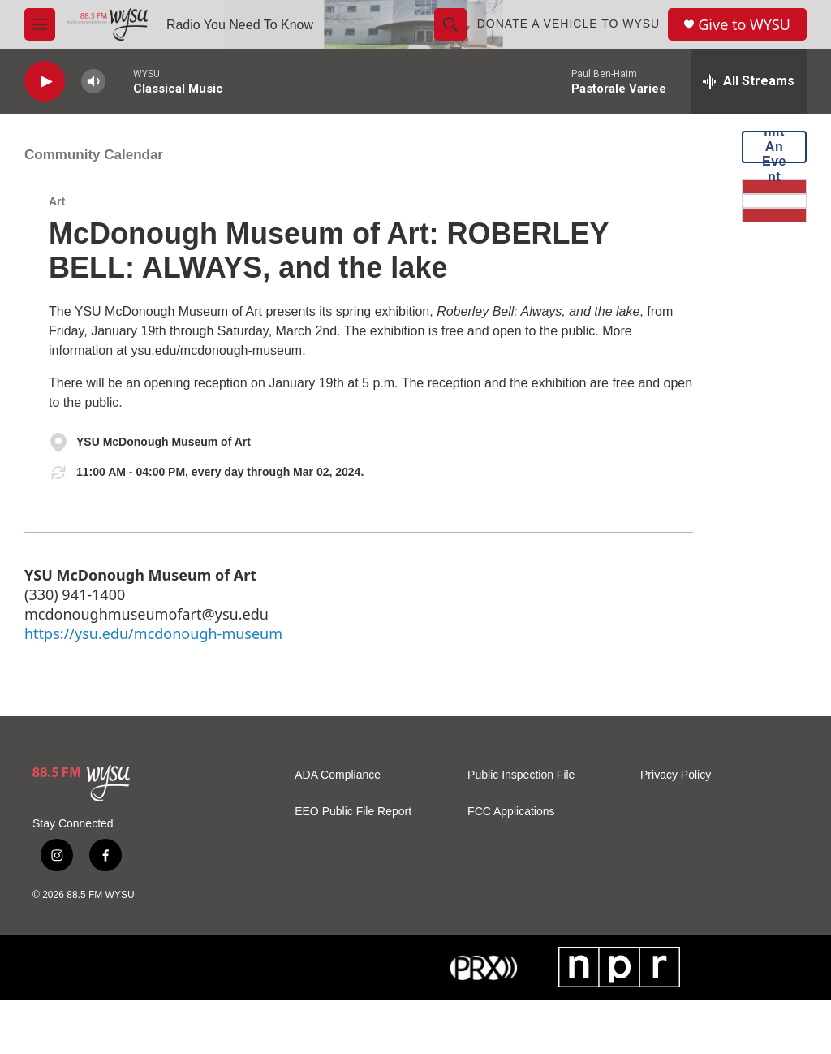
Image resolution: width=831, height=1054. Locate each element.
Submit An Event (688, 146)
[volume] (93, 81)
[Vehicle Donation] (688, 252)
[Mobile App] (688, 301)
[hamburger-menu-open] (39, 24)
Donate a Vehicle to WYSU (569, 23)
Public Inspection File (521, 829)
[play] (45, 81)
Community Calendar (93, 154)
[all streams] (749, 81)
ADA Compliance (338, 829)
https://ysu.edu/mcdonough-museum (153, 688)
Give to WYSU (744, 24)
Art (57, 201)
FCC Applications (510, 866)
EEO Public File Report (353, 866)
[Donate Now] (688, 203)
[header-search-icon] (450, 24)
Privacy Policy (675, 829)
